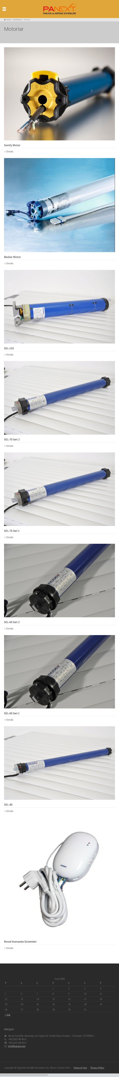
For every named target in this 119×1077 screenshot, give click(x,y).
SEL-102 (9, 348)
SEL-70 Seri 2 (12, 439)
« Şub (7, 1014)
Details (9, 151)
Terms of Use (80, 1067)
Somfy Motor (12, 145)
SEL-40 (8, 804)
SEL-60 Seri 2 (12, 622)
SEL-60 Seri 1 (12, 713)
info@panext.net (16, 1046)
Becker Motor (12, 257)
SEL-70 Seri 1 (12, 531)
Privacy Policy (97, 1067)
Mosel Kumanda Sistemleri (20, 941)
